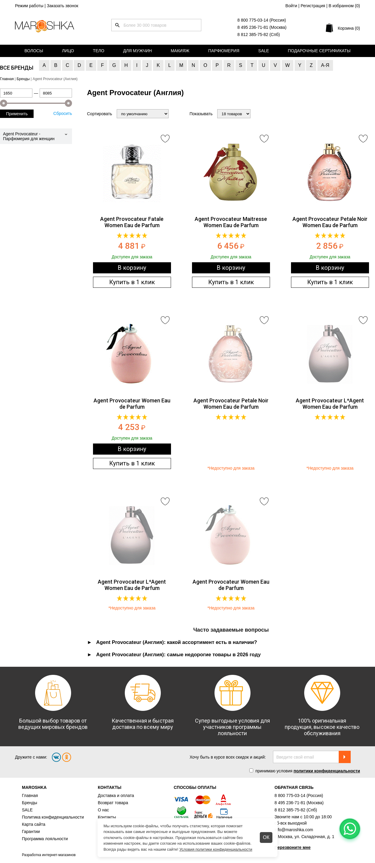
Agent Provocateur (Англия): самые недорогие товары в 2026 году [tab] (178, 654)
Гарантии (31, 831)
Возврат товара (113, 802)
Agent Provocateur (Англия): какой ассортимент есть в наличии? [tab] (176, 642)
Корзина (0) (349, 28)
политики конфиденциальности (326, 770)
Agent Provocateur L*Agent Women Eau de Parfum (330, 403)
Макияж (180, 50)
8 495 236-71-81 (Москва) (261, 27)
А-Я (325, 65)
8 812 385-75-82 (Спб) (258, 34)
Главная (30, 795)
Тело (98, 50)
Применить (17, 113)
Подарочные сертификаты (319, 50)
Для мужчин (137, 50)
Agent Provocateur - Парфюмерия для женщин (29, 136)
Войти (291, 5)
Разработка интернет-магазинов (49, 855)
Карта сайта (33, 824)
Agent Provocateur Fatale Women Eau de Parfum (132, 222)
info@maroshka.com (293, 829)
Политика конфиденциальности (53, 817)
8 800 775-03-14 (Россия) (261, 20)
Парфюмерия (223, 50)
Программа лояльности (45, 838)
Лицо (68, 50)
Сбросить (62, 113)
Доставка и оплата (116, 795)
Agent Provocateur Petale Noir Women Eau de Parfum (330, 222)
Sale (263, 50)
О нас (103, 809)
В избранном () (344, 5)
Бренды (29, 802)
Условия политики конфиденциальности (215, 849)
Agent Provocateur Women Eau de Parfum (132, 403)
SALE (27, 809)
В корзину (132, 267)
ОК (266, 837)
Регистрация (313, 5)
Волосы (33, 50)
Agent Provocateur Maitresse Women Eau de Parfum (231, 222)
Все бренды (16, 68)
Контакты (107, 817)
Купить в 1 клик (132, 282)
